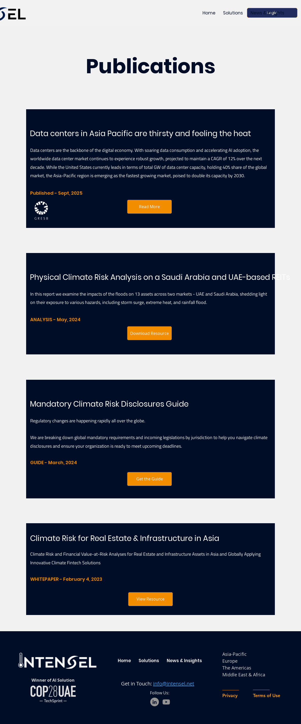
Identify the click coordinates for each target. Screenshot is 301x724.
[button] (267, 13)
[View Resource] (150, 599)
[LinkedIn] (154, 702)
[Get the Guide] (149, 479)
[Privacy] (236, 695)
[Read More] (149, 207)
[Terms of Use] (273, 695)
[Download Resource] (149, 333)
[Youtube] (166, 702)
